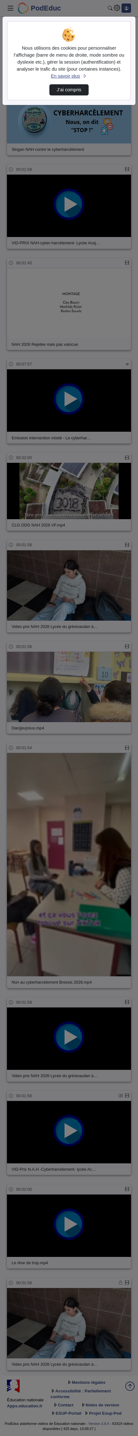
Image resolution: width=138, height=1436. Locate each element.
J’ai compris (69, 89)
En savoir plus (69, 76)
